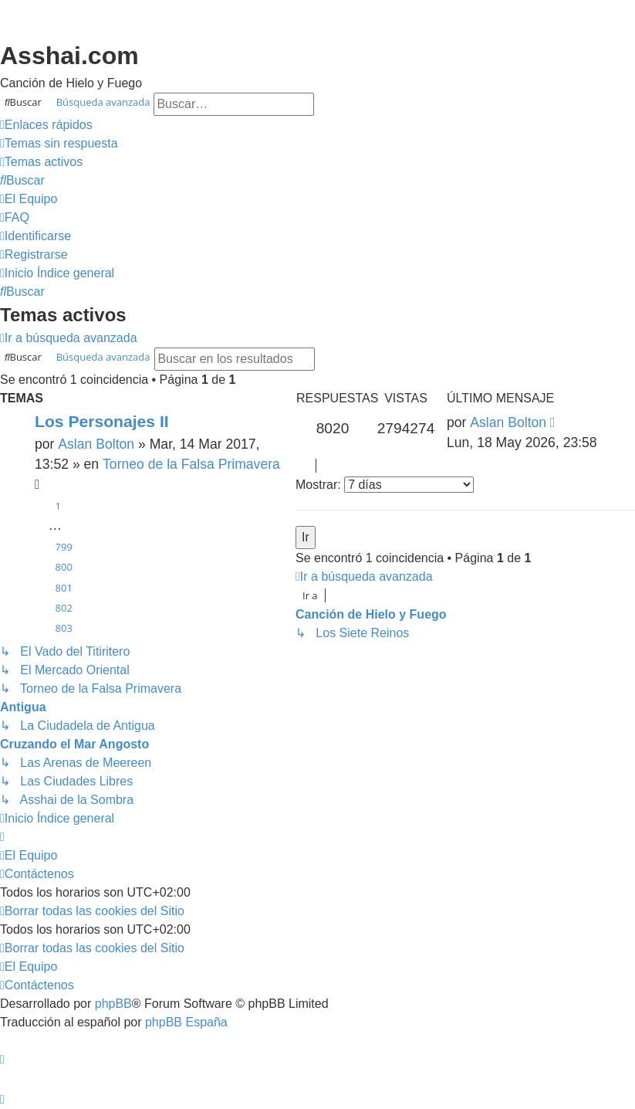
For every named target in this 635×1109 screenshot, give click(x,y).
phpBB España (186, 1022)
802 (64, 608)
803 (64, 628)
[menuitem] (59, 143)
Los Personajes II (102, 421)
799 (64, 547)
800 (64, 567)
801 (64, 588)
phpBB (113, 1003)
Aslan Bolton (96, 444)
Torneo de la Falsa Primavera (191, 464)
